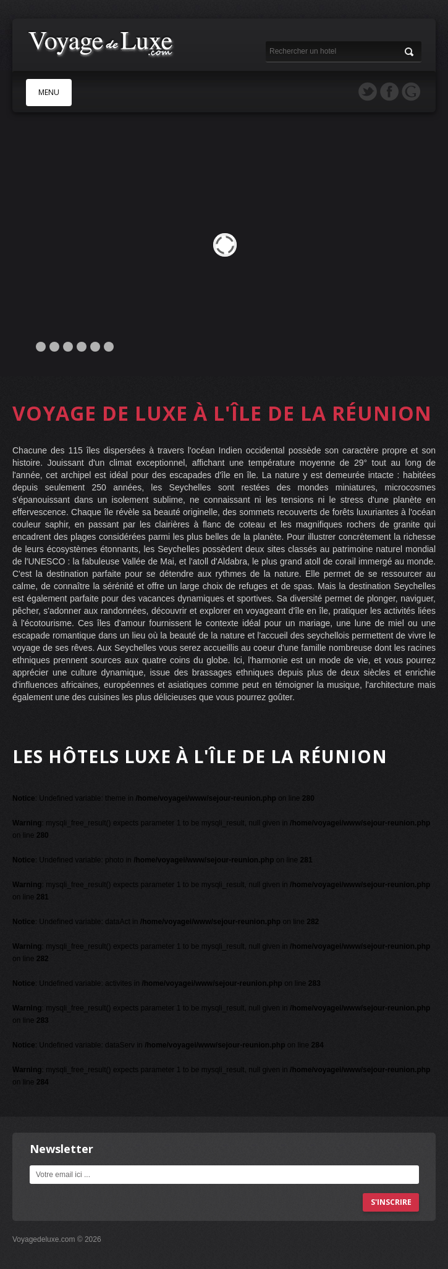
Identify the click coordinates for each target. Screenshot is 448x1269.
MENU (48, 92)
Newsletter (61, 1148)
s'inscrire (391, 1202)
